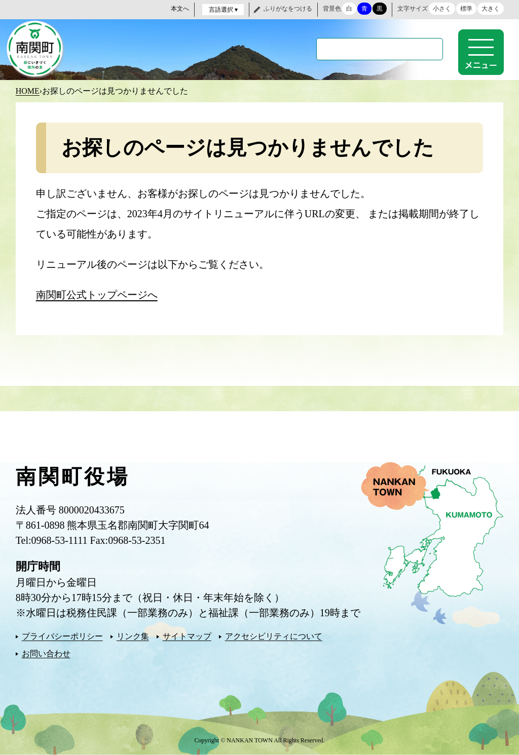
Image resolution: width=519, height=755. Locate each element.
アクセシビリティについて (273, 636)
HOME (28, 91)
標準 (466, 8)
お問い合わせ (46, 653)
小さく (442, 8)
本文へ (180, 8)
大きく (490, 8)
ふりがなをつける (288, 8)
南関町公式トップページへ (97, 294)
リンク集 (133, 636)
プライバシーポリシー (62, 636)
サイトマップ (187, 636)
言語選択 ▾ (223, 9)
